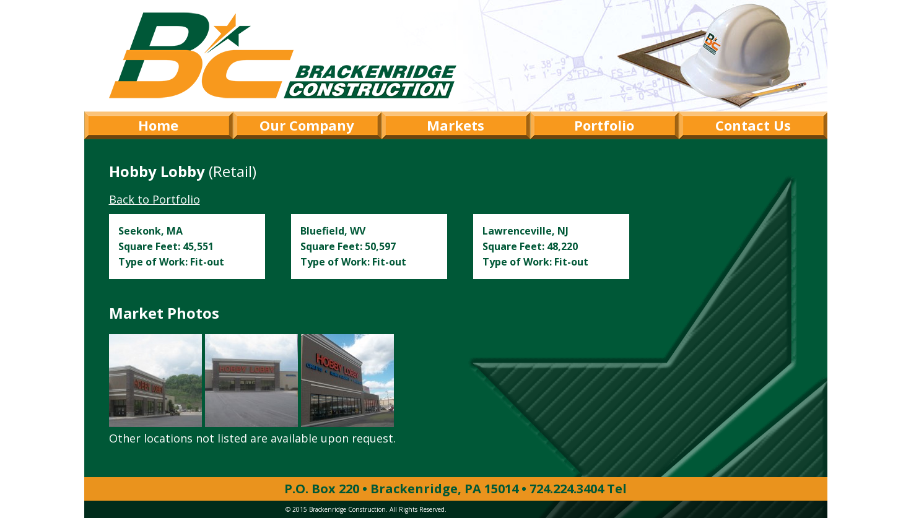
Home (158, 125)
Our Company (306, 125)
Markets (455, 125)
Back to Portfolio (154, 199)
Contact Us (753, 125)
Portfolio (604, 125)
